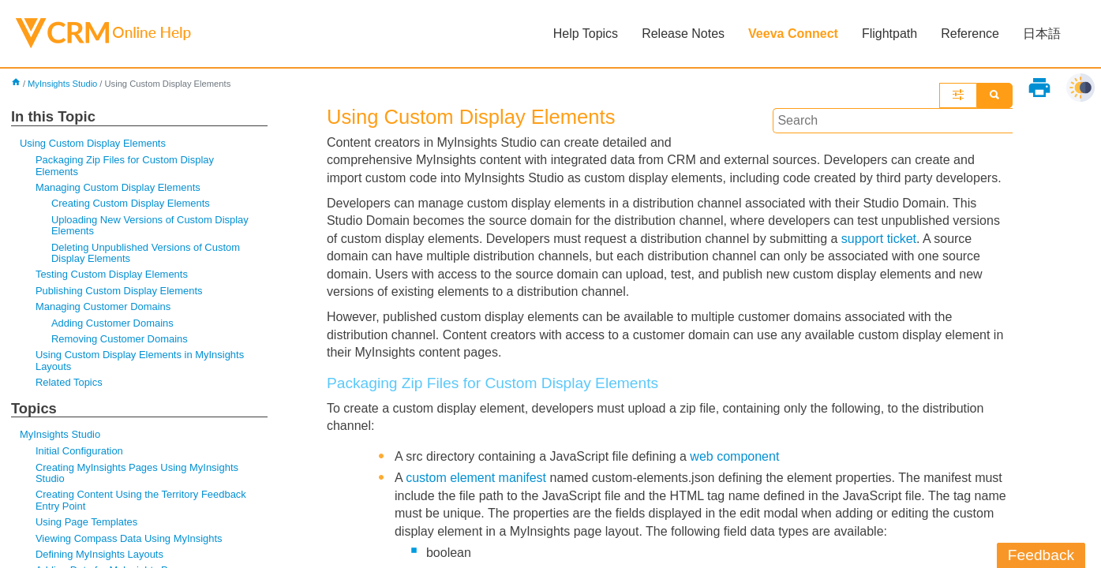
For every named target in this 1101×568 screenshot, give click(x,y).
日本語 (1042, 33)
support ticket (878, 238)
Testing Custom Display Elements (112, 274)
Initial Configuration (79, 451)
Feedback (1041, 555)
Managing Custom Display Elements (118, 187)
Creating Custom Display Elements (130, 203)
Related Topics (69, 382)
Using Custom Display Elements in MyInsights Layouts (140, 360)
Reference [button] (970, 33)
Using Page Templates (86, 522)
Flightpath (889, 33)
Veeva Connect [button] (793, 33)
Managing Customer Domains (103, 306)
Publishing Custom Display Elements (119, 291)
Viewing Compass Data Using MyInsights (129, 538)
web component (734, 456)
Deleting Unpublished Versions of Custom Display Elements (145, 252)
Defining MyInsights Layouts (99, 554)
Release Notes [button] (683, 33)
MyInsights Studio (62, 83)
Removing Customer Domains (119, 339)
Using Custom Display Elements (93, 143)
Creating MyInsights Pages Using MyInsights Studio (137, 473)
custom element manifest (476, 477)
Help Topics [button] (585, 33)
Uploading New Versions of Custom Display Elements (150, 225)
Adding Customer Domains (112, 323)
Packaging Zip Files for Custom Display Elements (125, 165)
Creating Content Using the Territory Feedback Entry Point (141, 499)
